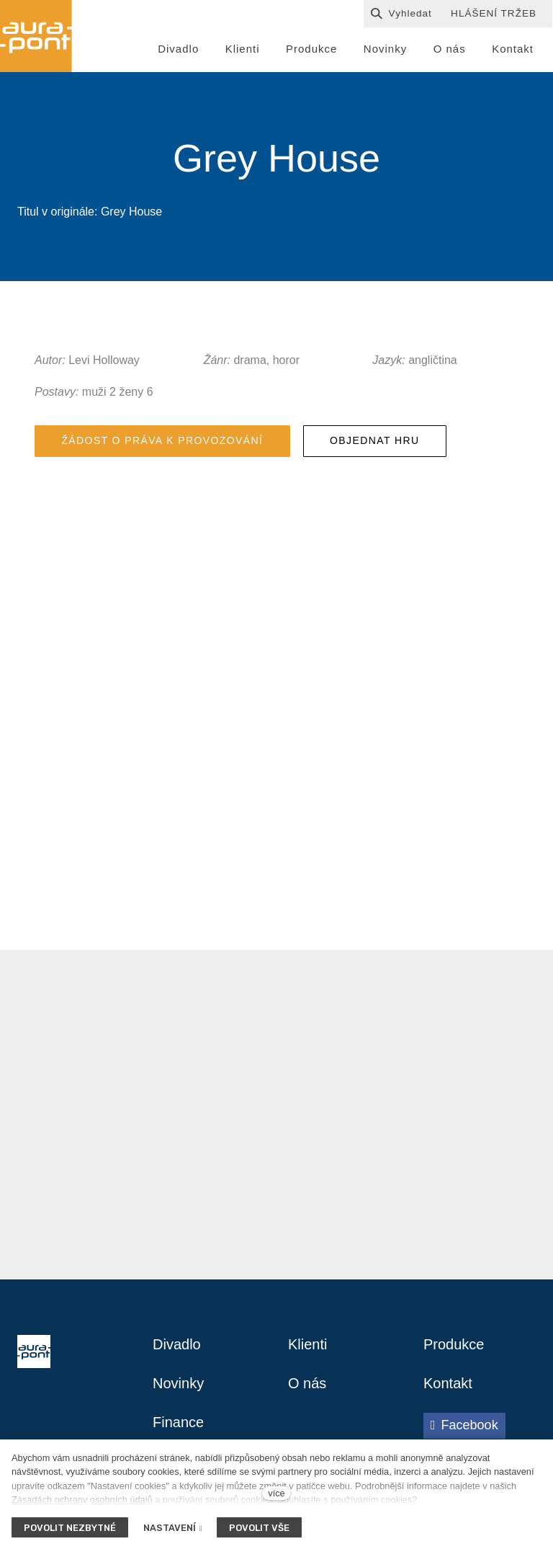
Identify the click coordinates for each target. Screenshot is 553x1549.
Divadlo (177, 1344)
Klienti (307, 1344)
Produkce (454, 1344)
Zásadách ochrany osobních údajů (82, 1499)
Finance (178, 1422)
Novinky (178, 1383)
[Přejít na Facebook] (464, 1426)
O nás (307, 1383)
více (276, 1493)
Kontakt (447, 1383)
